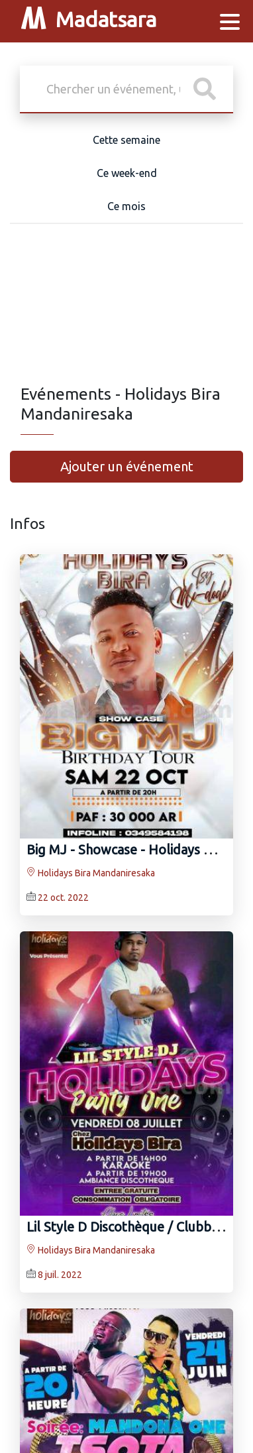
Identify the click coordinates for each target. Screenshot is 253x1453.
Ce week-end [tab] (127, 173)
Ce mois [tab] (126, 206)
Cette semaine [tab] (126, 140)
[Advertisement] (126, 314)
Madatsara (88, 21)
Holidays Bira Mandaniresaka (90, 873)
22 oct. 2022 (63, 897)
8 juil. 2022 (60, 1274)
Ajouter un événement (126, 466)
